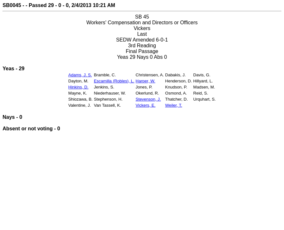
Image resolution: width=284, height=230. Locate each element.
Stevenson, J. (148, 99)
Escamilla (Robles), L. (114, 81)
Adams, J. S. (80, 75)
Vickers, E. (146, 105)
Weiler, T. (173, 105)
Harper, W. (145, 81)
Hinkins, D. (78, 87)
